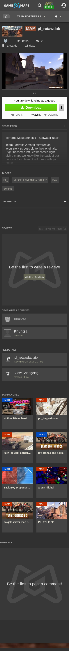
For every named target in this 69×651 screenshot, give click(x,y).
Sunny (7, 188)
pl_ (5, 180)
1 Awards (9, 45)
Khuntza (20, 331)
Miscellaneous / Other (30, 180)
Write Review (34, 276)
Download (31, 107)
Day (55, 180)
